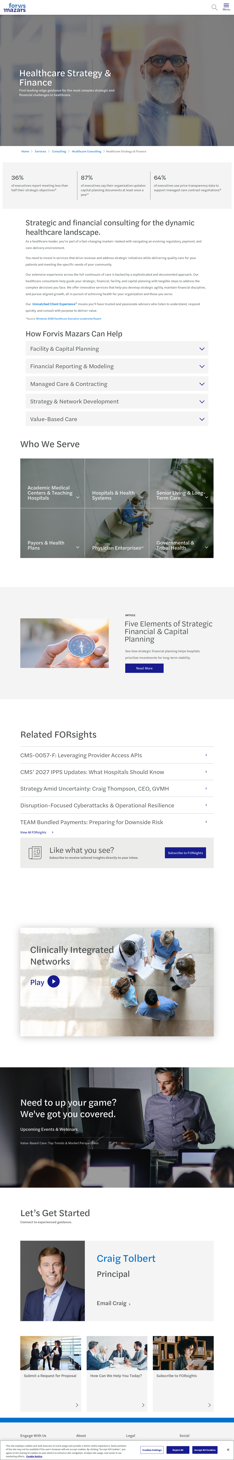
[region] (117, 1450)
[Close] (228, 1450)
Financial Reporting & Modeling (72, 366)
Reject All (178, 1450)
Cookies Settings (152, 1450)
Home (25, 151)
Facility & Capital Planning (64, 348)
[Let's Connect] (127, 1405)
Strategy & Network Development (74, 401)
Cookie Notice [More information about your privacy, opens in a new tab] (34, 1456)
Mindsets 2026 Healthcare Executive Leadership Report (68, 318)
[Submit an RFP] (60, 1405)
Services (40, 151)
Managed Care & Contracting (68, 383)
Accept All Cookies (204, 1450)
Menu (226, 7)
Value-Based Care (53, 419)
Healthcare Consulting (86, 151)
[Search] (214, 7)
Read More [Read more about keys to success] (144, 668)
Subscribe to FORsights (185, 852)
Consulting (59, 151)
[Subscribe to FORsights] (196, 1405)
